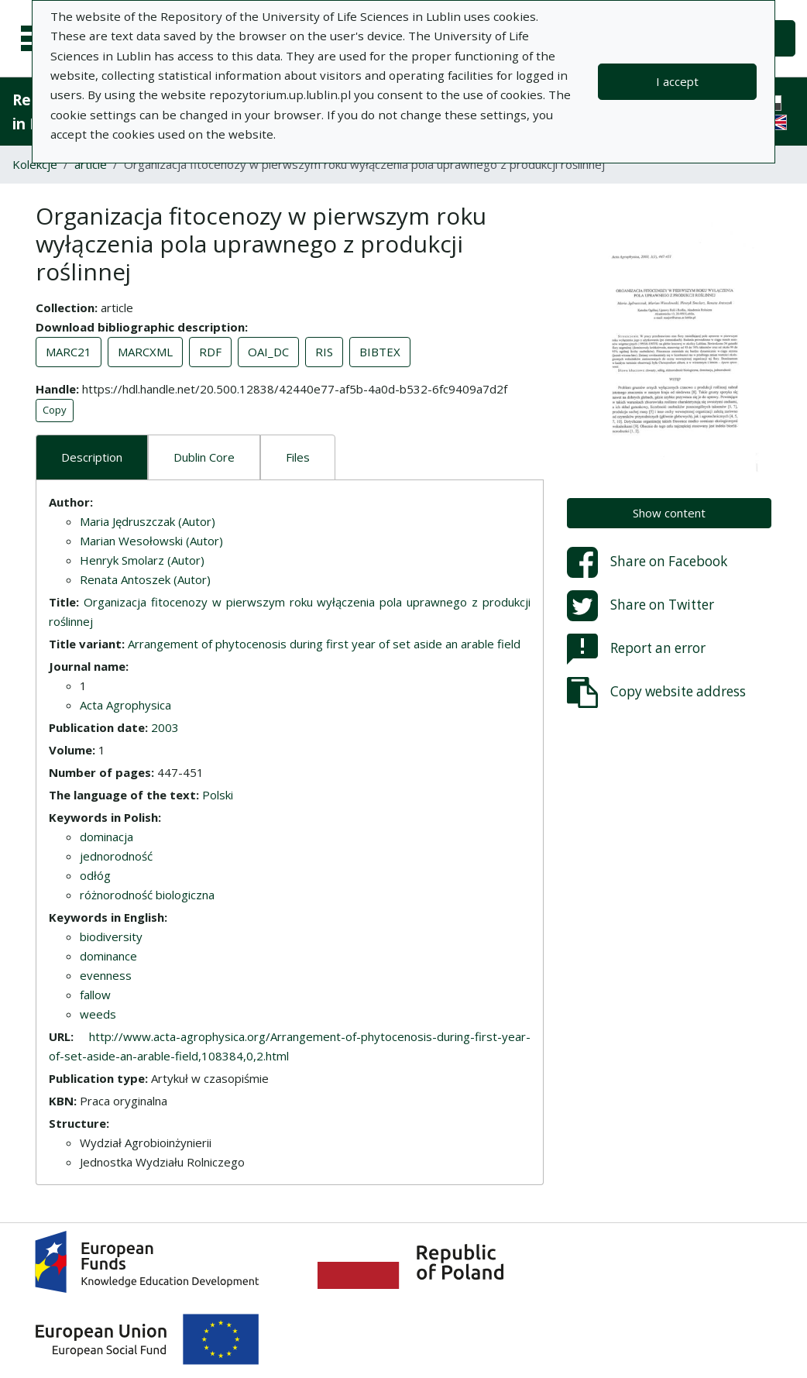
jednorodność (116, 856)
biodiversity (111, 936)
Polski (217, 794)
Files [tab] (298, 457)
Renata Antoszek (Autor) (145, 579)
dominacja (106, 836)
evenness (106, 975)
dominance (108, 956)
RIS (324, 351)
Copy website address (656, 692)
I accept (677, 81)
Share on (647, 562)
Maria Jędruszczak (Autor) (147, 521)
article (90, 164)
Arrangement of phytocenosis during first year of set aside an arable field (324, 643)
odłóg (95, 875)
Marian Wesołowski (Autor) (151, 540)
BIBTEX (379, 351)
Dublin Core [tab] (204, 457)
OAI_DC (268, 351)
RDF (210, 351)
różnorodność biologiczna (147, 894)
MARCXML (145, 351)
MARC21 (68, 351)
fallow (95, 994)
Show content (669, 513)
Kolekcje (34, 164)
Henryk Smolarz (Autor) (142, 560)
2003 (165, 727)
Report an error (636, 649)
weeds (98, 1014)
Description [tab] (91, 457)
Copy (55, 410)
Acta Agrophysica (125, 705)
